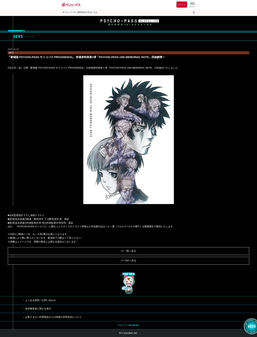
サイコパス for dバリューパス (130, 22)
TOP (128, 283)
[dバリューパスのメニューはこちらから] (192, 5)
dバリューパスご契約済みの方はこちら (80, 12)
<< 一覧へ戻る (128, 251)
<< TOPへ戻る (128, 260)
